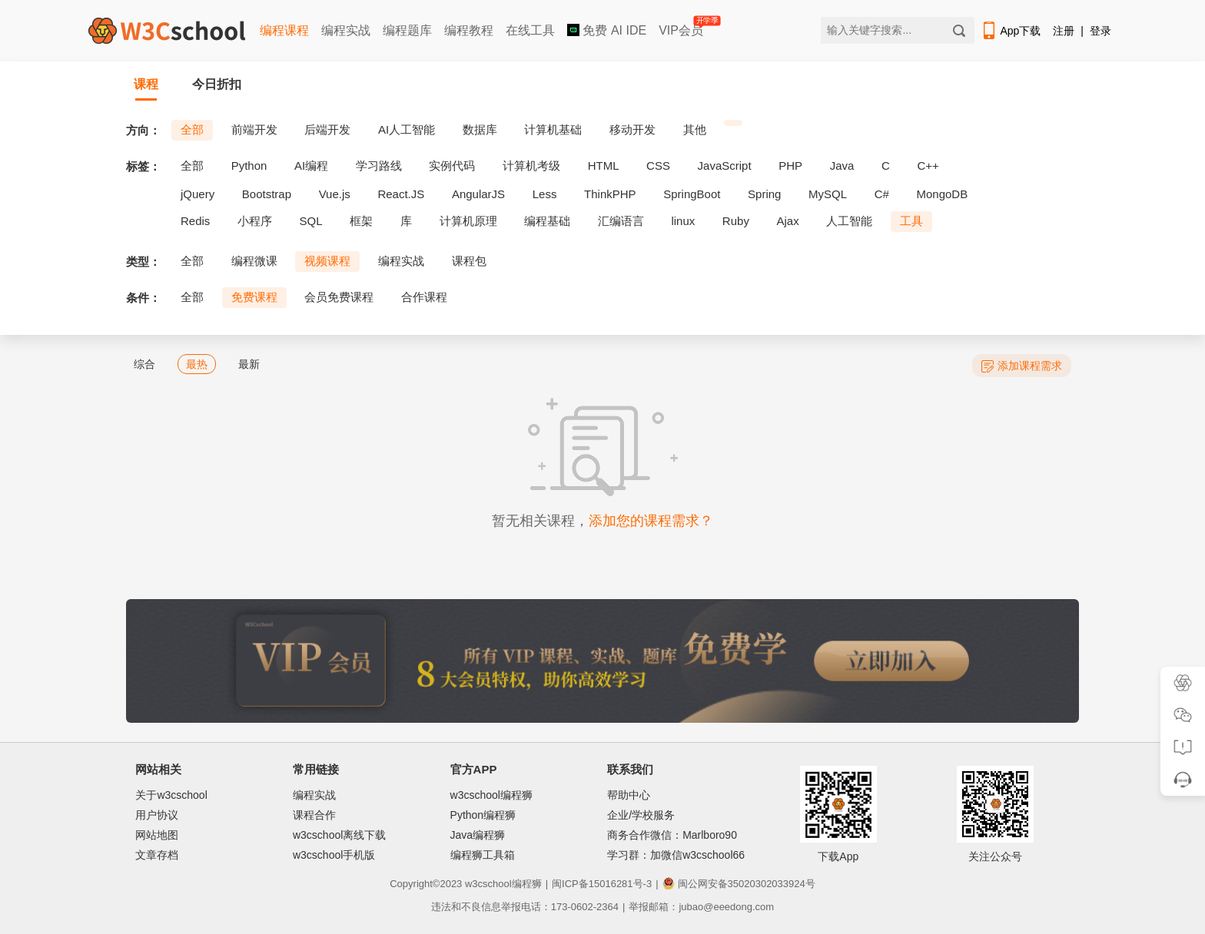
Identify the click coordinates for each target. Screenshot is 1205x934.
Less (545, 193)
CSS (658, 165)
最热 (196, 364)
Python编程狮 (483, 815)
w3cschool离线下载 (339, 835)
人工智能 (849, 220)
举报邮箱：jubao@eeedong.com (701, 906)
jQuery (197, 193)
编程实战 (345, 30)
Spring (764, 193)
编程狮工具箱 (482, 855)
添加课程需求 (1021, 366)
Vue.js (334, 193)
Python (249, 165)
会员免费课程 (338, 296)
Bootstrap (266, 193)
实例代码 (452, 165)
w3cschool (488, 883)
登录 (1100, 31)
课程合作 (314, 815)
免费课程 (254, 296)
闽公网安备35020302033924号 (738, 883)
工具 (911, 220)
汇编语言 (621, 220)
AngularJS (478, 193)
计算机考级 (531, 165)
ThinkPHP (610, 193)
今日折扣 (216, 84)
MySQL (827, 193)
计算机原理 (468, 220)
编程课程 (284, 30)
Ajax (788, 220)
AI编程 (311, 165)
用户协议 (156, 815)
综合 (144, 364)
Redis (195, 220)
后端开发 (327, 129)
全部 (192, 129)
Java (842, 165)
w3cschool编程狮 (491, 795)
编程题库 (407, 30)
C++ (927, 165)
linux (683, 220)
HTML (603, 165)
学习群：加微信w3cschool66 (676, 855)
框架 (361, 220)
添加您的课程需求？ (651, 520)
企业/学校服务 (641, 815)
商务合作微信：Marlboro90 (672, 835)
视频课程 (327, 260)
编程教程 (468, 30)
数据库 (480, 129)
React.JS (400, 193)
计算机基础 (553, 129)
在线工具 (530, 30)
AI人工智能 (406, 129)
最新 (249, 364)
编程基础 (547, 220)
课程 (146, 84)
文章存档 (156, 855)
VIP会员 (682, 27)
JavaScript (725, 165)
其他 (694, 129)
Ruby (735, 220)
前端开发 (254, 129)
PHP (790, 165)
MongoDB (942, 193)
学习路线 (379, 165)
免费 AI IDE (606, 30)
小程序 (254, 220)
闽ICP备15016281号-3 (602, 883)
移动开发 (632, 129)
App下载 (1011, 30)
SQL (311, 220)
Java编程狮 (478, 835)
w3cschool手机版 (334, 855)
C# (882, 193)
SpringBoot (691, 193)
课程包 (469, 260)
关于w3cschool (171, 795)
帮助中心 (628, 795)
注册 (1063, 31)
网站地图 (156, 835)
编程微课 (254, 260)
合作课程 (424, 296)
